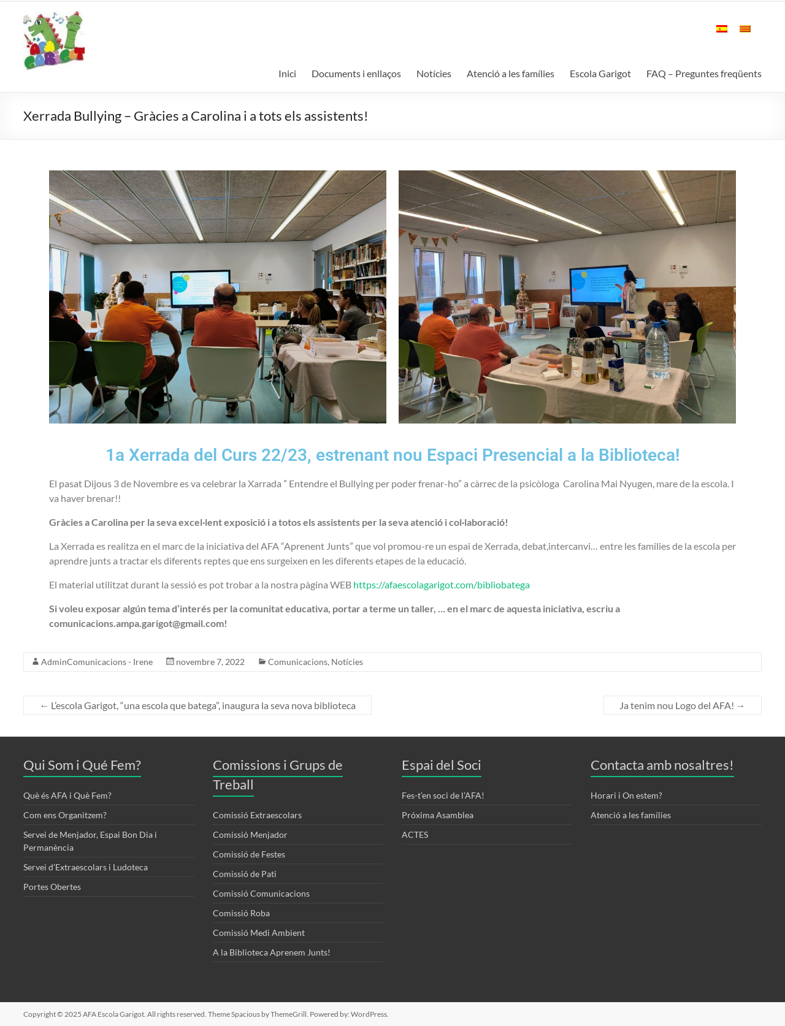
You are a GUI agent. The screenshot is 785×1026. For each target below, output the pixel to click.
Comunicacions (297, 661)
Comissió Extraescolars (257, 815)
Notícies (433, 73)
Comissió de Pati (245, 873)
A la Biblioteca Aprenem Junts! (272, 952)
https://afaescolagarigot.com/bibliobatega (441, 584)
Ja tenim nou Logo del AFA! (682, 705)
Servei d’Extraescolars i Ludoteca (85, 867)
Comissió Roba (241, 913)
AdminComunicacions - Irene (97, 661)
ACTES (415, 834)
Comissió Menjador (250, 834)
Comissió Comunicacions (261, 893)
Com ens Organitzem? (65, 815)
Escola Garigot (600, 73)
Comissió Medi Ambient (259, 932)
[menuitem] (721, 34)
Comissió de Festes (249, 854)
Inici (287, 73)
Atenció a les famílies (510, 73)
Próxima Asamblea (437, 815)
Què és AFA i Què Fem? (67, 795)
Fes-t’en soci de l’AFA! (443, 795)
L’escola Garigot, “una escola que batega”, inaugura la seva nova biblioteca (197, 705)
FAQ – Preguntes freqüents (704, 73)
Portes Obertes (52, 886)
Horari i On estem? (626, 795)
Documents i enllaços (356, 73)
